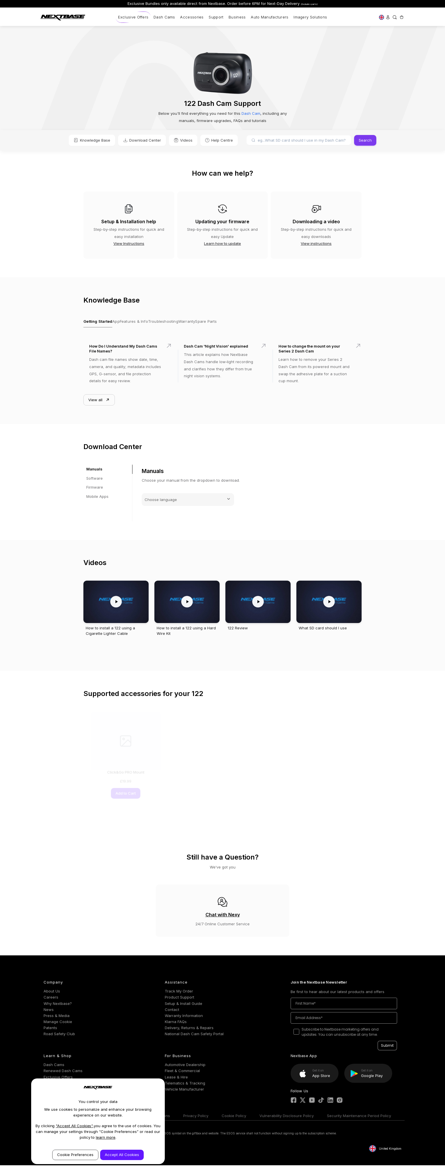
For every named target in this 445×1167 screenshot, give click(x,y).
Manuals (94, 471)
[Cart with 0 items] (401, 17)
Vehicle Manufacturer (184, 1091)
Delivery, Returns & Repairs (189, 1029)
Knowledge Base (92, 140)
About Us (52, 993)
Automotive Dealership (185, 1066)
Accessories (191, 17)
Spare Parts (232, 322)
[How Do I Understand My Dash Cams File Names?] (127, 368)
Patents (50, 1029)
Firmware (94, 489)
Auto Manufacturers (269, 17)
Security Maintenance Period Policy (359, 1117)
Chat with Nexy (222, 917)
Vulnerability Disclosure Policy (286, 1117)
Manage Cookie (58, 1023)
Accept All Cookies (122, 1154)
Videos (183, 140)
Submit (387, 1047)
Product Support (179, 999)
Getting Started (97, 322)
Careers (51, 999)
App (121, 322)
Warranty (208, 322)
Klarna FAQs (176, 1023)
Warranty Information (184, 1017)
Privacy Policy (195, 1117)
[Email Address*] (344, 1020)
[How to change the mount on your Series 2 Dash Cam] (317, 368)
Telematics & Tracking (185, 1084)
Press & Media (57, 1017)
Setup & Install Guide (183, 1005)
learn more (105, 1137)
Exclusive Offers (133, 17)
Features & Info (144, 322)
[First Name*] (344, 1005)
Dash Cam (250, 113)
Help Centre (219, 140)
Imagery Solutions (310, 17)
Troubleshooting (179, 322)
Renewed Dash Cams (63, 1072)
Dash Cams (164, 17)
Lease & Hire (176, 1078)
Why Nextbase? (58, 1005)
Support (216, 17)
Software (94, 480)
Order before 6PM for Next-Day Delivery (272, 3)
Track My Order (179, 993)
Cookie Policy (234, 1117)
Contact (172, 1011)
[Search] (394, 17)
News (49, 1011)
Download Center (142, 140)
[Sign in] (388, 17)
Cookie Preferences (75, 1154)
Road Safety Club (59, 1035)
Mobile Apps (97, 498)
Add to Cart (118, 795)
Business (237, 17)
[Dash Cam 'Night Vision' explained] (222, 368)
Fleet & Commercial (182, 1072)
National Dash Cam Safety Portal (194, 1035)
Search (365, 140)
